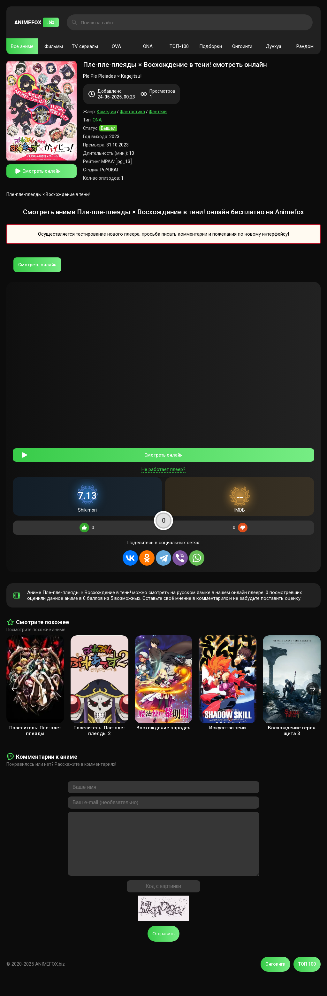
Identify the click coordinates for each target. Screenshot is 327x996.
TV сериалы (85, 46)
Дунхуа (273, 46)
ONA (148, 46)
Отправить (163, 943)
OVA (116, 46)
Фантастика (132, 111)
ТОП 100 (307, 973)
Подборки (210, 46)
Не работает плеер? (163, 466)
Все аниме (22, 46)
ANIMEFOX (36, 22)
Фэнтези (158, 111)
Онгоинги (242, 46)
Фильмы (53, 46)
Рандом (305, 46)
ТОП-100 (179, 46)
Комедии (106, 111)
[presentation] (14, 685)
